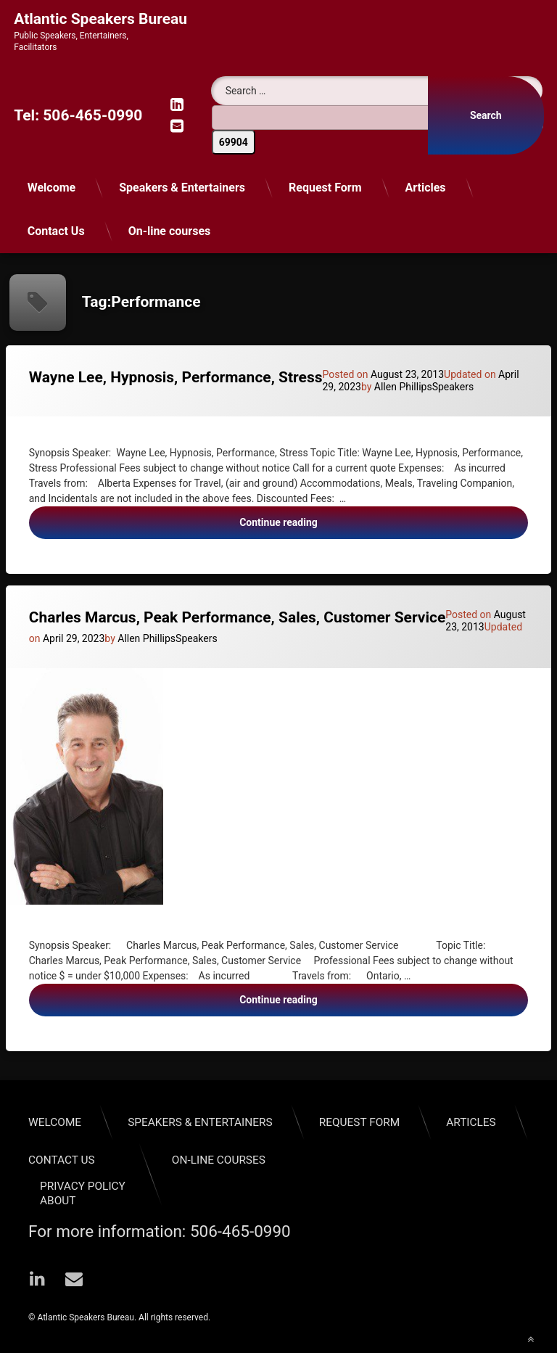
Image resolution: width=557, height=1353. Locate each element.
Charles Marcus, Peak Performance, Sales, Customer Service (237, 617)
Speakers (453, 386)
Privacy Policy (82, 1186)
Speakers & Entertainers (182, 187)
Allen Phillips (403, 386)
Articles (425, 187)
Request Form (325, 187)
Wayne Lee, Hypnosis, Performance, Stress (176, 377)
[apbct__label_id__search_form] (377, 117)
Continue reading (309, 526)
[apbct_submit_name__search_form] (233, 142)
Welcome (52, 187)
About (57, 1200)
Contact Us (56, 231)
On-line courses (169, 231)
